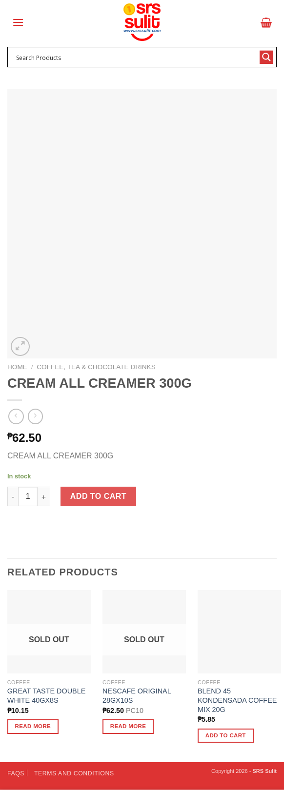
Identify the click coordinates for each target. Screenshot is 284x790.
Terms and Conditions (74, 773)
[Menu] (18, 22)
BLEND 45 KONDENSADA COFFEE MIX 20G (237, 700)
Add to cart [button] (225, 735)
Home (17, 367)
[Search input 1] (135, 57)
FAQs (15, 773)
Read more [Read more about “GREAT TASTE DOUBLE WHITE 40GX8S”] (33, 726)
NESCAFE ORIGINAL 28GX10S (136, 695)
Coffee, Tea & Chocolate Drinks (96, 367)
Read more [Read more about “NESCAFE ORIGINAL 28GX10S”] (128, 726)
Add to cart (98, 496)
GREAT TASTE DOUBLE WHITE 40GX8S (46, 695)
